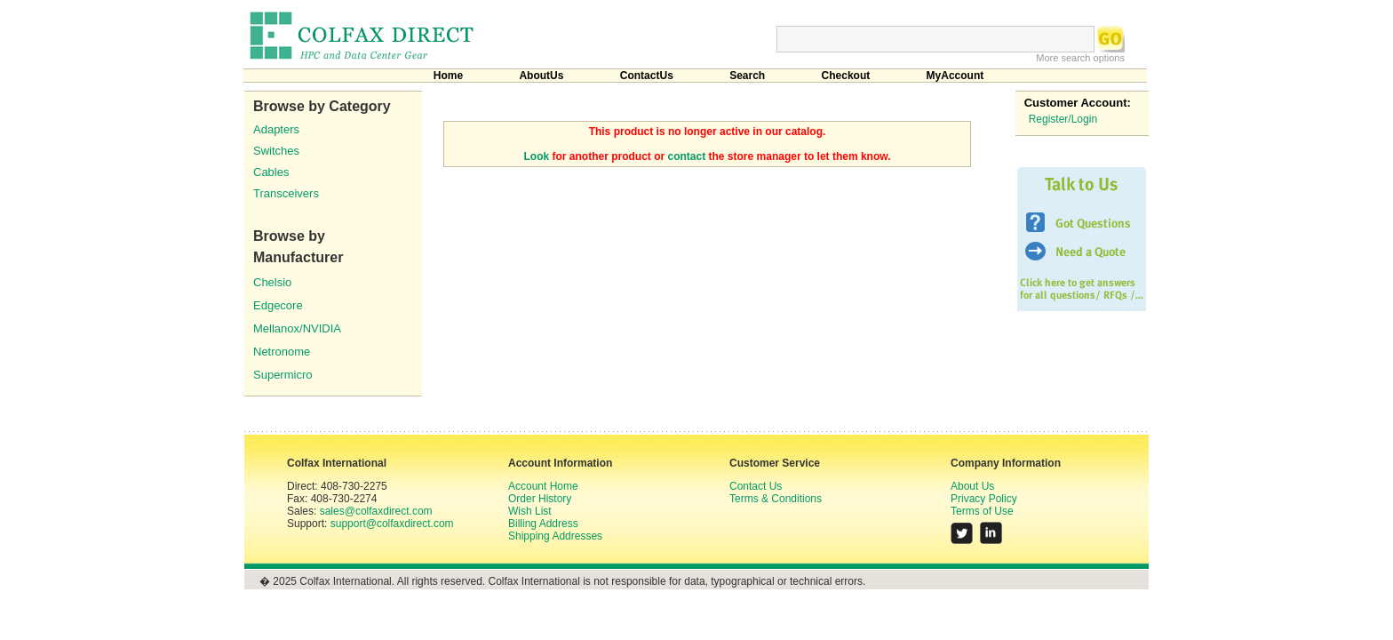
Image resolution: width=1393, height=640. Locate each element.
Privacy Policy (984, 498)
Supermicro (282, 374)
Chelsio (272, 282)
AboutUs (541, 75)
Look (537, 156)
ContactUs (646, 75)
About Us (972, 486)
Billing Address (543, 523)
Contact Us (755, 486)
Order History (539, 498)
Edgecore (278, 305)
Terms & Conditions (775, 498)
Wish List (530, 511)
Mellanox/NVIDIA (297, 328)
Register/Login (1063, 119)
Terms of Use (982, 511)
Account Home (543, 486)
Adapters (276, 129)
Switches (276, 150)
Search (747, 75)
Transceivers (286, 193)
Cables (271, 172)
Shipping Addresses (555, 536)
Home (448, 75)
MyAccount (955, 75)
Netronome (281, 351)
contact (687, 156)
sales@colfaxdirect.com (376, 511)
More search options (1080, 57)
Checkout (846, 75)
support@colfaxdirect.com (392, 523)
